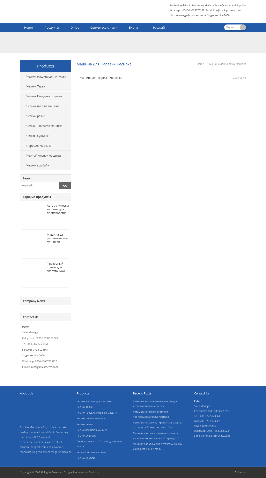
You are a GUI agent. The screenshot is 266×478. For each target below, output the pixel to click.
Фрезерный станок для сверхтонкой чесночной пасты (56, 271)
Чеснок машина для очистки (46, 76)
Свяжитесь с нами (104, 27)
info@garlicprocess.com (227, 10)
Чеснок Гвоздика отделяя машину (41, 97)
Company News (34, 301)
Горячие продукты (37, 197)
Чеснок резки (35, 116)
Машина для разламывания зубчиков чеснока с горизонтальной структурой (58, 244)
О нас (75, 27)
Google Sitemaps (73, 472)
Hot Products (91, 472)
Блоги (133, 27)
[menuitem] (157, 27)
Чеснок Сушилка (38, 136)
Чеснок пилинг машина (43, 106)
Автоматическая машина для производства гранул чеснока (58, 211)
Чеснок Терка (35, 86)
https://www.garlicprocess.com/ (188, 15)
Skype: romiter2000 (218, 15)
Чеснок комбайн (37, 165)
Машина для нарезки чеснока (100, 78)
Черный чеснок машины (43, 155)
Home (28, 27)
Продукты (51, 27)
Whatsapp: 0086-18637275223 (187, 10)
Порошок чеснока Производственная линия (38, 147)
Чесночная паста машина (44, 126)
